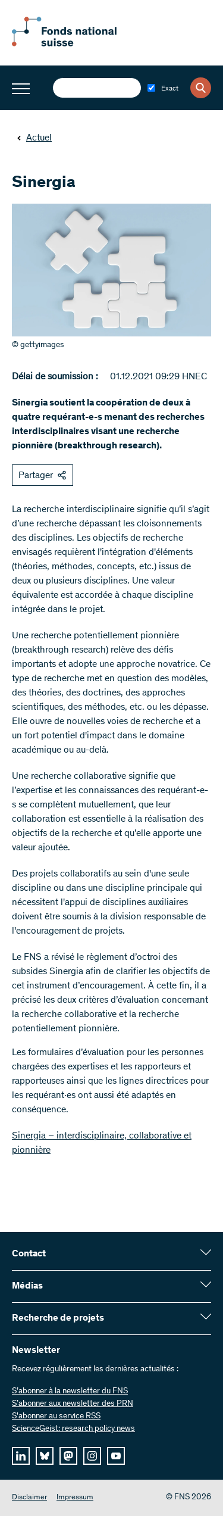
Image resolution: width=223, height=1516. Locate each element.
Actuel (34, 138)
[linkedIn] (21, 1456)
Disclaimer (29, 1498)
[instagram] (92, 1456)
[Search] (200, 87)
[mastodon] (68, 1456)
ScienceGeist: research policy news (73, 1429)
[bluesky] (45, 1456)
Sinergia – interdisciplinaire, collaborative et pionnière (101, 1143)
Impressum (74, 1498)
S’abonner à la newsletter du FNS (70, 1391)
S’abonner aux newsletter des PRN (72, 1404)
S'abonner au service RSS (56, 1416)
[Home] (77, 44)
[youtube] (116, 1456)
